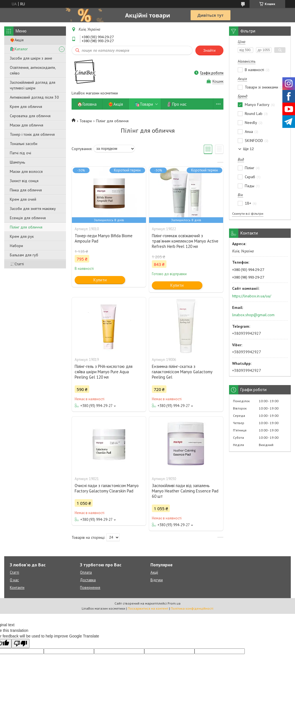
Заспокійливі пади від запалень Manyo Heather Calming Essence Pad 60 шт (185, 491)
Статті (14, 572)
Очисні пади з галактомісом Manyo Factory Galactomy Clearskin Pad (107, 488)
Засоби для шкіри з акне (31, 58)
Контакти (17, 587)
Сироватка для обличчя (30, 115)
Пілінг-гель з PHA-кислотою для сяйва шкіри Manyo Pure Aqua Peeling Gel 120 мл (103, 372)
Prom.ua (174, 603)
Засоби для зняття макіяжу (33, 208)
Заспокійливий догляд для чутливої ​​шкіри (32, 85)
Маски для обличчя (26, 125)
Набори (16, 245)
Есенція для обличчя (28, 217)
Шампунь (17, 162)
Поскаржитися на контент (148, 608)
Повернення (90, 587)
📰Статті (17, 263)
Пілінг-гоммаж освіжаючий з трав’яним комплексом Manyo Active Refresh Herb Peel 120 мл (185, 241)
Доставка (88, 580)
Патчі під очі (20, 152)
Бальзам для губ (24, 254)
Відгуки (156, 580)
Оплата (86, 572)
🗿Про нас (177, 104)
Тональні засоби (23, 143)
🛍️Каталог (19, 48)
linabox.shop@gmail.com (253, 314)
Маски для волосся (26, 171)
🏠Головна (87, 104)
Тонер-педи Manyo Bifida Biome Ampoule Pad (103, 238)
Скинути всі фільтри (247, 213)
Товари (85, 120)
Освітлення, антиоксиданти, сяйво (33, 70)
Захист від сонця (24, 180)
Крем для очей (23, 199)
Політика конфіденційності (192, 608)
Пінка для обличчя (26, 190)
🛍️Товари (143, 104)
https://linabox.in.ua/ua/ (251, 295)
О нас (14, 580)
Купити (100, 279)
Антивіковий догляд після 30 (34, 97)
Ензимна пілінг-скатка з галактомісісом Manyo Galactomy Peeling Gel (182, 372)
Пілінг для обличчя (26, 227)
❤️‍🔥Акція (17, 39)
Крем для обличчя (26, 106)
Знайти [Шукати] (209, 50)
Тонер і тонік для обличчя (32, 134)
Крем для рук (22, 236)
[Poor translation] (20, 643)
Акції (154, 572)
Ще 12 (248, 149)
